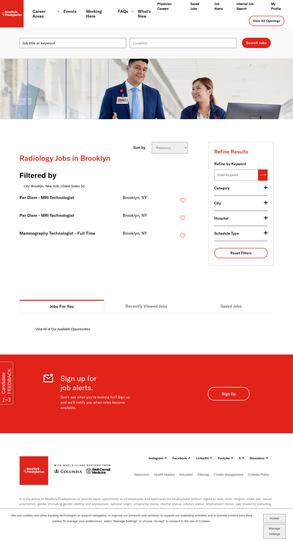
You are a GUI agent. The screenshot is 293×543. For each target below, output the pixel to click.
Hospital (221, 218)
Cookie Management (228, 474)
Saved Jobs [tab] (231, 306)
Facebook (181, 458)
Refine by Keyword (230, 163)
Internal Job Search (245, 6)
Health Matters (164, 474)
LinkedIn (204, 458)
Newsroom (141, 474)
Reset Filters (241, 253)
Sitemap (203, 474)
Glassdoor (259, 458)
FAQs (123, 11)
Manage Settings (274, 531)
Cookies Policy (258, 474)
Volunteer (186, 474)
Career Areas (39, 14)
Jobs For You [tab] (62, 306)
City (217, 203)
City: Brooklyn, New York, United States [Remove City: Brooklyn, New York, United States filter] (52, 186)
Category (222, 188)
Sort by (139, 147)
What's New (144, 14)
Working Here (94, 14)
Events (69, 11)
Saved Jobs (194, 6)
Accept (274, 518)
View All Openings (266, 21)
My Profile (276, 6)
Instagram (158, 458)
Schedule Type (226, 233)
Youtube (225, 458)
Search (263, 175)
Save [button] (175, 201)
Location (137, 36)
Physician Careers (164, 6)
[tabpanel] (146, 322)
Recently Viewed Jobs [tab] (146, 306)
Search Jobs (256, 42)
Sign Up (229, 393)
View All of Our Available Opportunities (62, 329)
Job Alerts (218, 6)
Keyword (26, 36)
